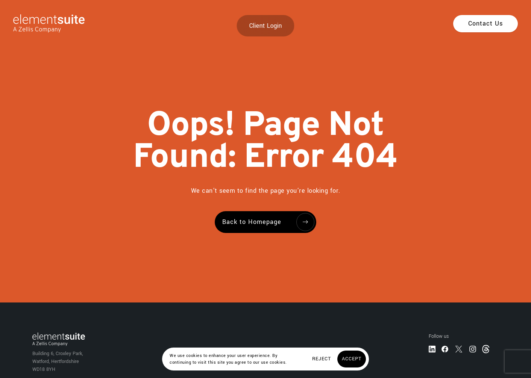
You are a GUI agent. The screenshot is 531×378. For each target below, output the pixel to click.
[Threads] (486, 348)
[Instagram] (472, 348)
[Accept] (351, 359)
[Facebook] (444, 348)
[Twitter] (458, 349)
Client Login (265, 25)
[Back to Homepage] (265, 222)
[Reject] (321, 359)
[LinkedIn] (432, 348)
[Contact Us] (485, 23)
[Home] (42, 23)
